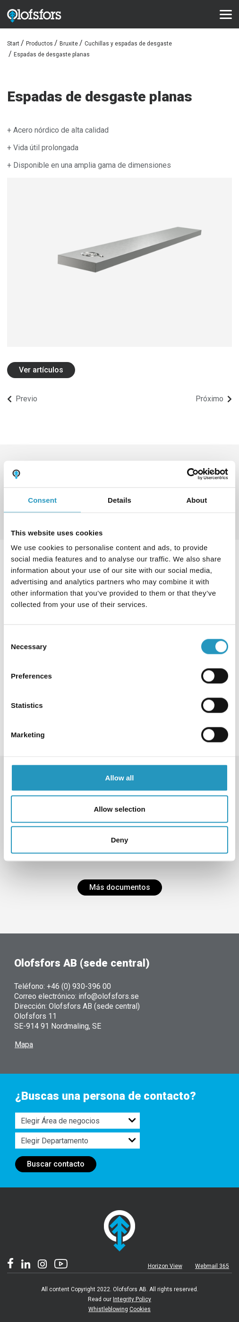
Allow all (119, 778)
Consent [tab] (42, 500)
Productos (39, 43)
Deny (119, 840)
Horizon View (165, 1266)
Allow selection (119, 809)
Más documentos (119, 887)
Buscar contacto (56, 1163)
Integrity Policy (132, 1299)
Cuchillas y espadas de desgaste (128, 43)
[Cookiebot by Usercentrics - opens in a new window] (186, 474)
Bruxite (69, 43)
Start (13, 43)
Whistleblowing (108, 1309)
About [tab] (196, 500)
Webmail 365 (212, 1266)
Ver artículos (41, 369)
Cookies (140, 1309)
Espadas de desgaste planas (52, 54)
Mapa (24, 1044)
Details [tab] (119, 500)
